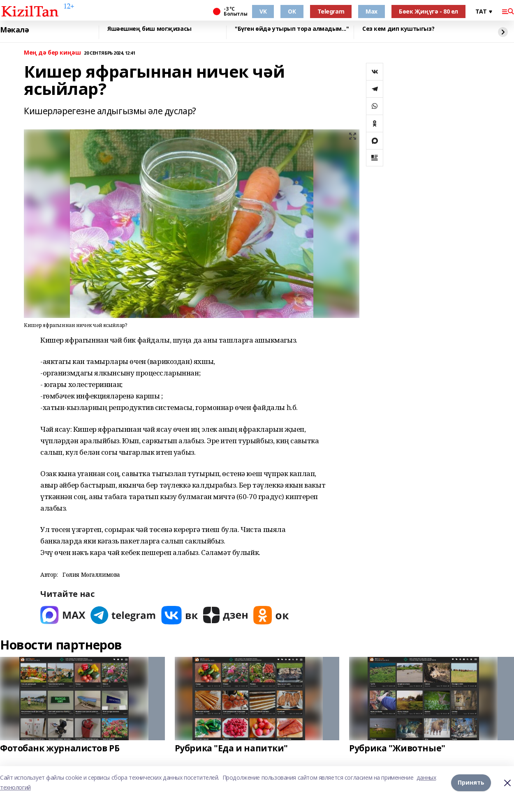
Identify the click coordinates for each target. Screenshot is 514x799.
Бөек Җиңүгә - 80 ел (428, 11)
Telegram (331, 11)
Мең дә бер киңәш (52, 52)
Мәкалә (14, 30)
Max (371, 11)
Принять (471, 782)
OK (292, 11)
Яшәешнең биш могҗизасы (149, 28)
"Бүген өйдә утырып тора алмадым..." (292, 28)
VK (262, 11)
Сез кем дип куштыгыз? (398, 28)
